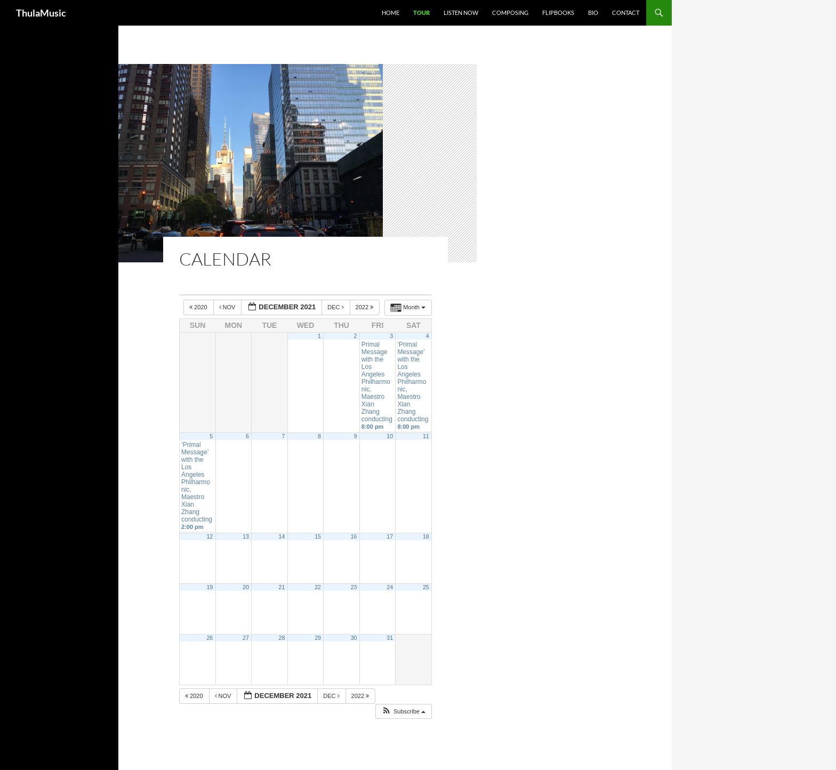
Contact (625, 12)
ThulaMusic (41, 13)
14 (282, 536)
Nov (228, 307)
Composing (510, 12)
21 (282, 587)
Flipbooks (558, 12)
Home (390, 12)
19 (209, 587)
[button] (403, 711)
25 (426, 587)
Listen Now (461, 12)
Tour (421, 12)
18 (426, 536)
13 (246, 536)
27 (246, 638)
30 (354, 638)
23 (354, 587)
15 (318, 536)
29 (318, 638)
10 (390, 436)
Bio (593, 12)
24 (390, 587)
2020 (199, 307)
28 (282, 638)
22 (318, 587)
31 (390, 638)
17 (390, 536)
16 (354, 536)
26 (209, 638)
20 (246, 587)
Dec (336, 307)
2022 (365, 307)
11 (426, 436)
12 (209, 536)
